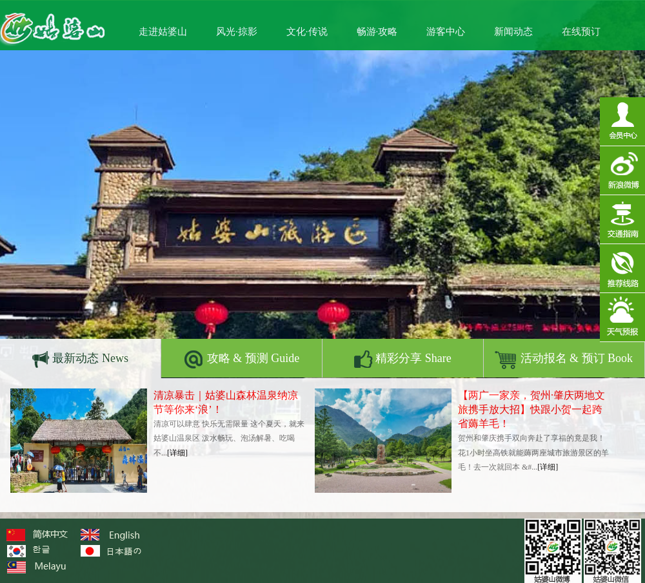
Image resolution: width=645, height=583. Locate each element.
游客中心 (445, 31)
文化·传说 (307, 31)
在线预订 (581, 31)
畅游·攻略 (377, 31)
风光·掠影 (236, 31)
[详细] (177, 452)
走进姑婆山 (163, 31)
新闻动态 (513, 31)
